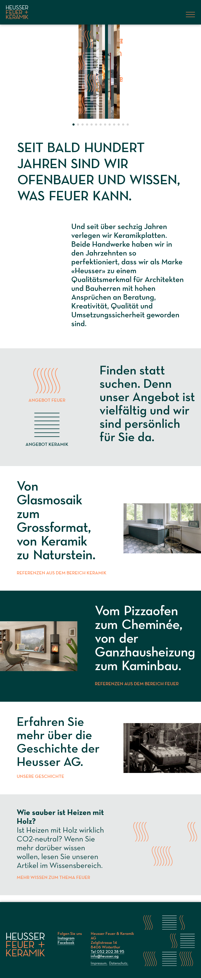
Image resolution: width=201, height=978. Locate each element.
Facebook (66, 943)
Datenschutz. (118, 963)
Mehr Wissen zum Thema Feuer (55, 884)
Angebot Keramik (47, 428)
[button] (73, 125)
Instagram (66, 938)
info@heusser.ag (105, 956)
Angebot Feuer (47, 384)
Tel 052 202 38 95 (107, 952)
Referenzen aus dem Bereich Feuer (139, 691)
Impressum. (99, 963)
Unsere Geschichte (41, 783)
